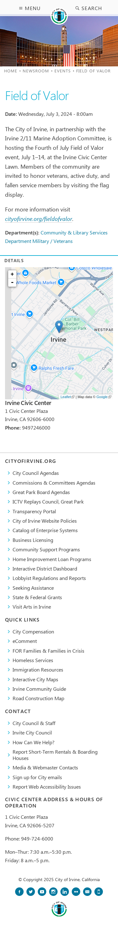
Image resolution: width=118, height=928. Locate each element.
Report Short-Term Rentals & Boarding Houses (55, 754)
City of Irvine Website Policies (45, 520)
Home (10, 70)
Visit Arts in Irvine (32, 606)
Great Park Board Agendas (41, 492)
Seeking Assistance (33, 587)
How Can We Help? (33, 742)
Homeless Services (33, 660)
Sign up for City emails (37, 777)
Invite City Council (32, 732)
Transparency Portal (34, 511)
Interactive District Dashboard (45, 568)
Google (104, 397)
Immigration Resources (38, 669)
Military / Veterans (52, 241)
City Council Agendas (36, 473)
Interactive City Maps (35, 679)
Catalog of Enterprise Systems (45, 530)
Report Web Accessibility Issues (47, 786)
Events (62, 70)
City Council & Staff (34, 723)
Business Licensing (33, 540)
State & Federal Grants (37, 597)
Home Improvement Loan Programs (52, 559)
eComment (25, 641)
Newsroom (36, 70)
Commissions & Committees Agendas (54, 482)
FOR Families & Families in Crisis (48, 650)
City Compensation (33, 631)
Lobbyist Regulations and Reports (49, 578)
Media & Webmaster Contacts (45, 767)
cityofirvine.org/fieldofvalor (38, 218)
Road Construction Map (38, 698)
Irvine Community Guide (39, 688)
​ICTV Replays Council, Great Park (48, 501)
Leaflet (67, 397)
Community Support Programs (46, 549)
